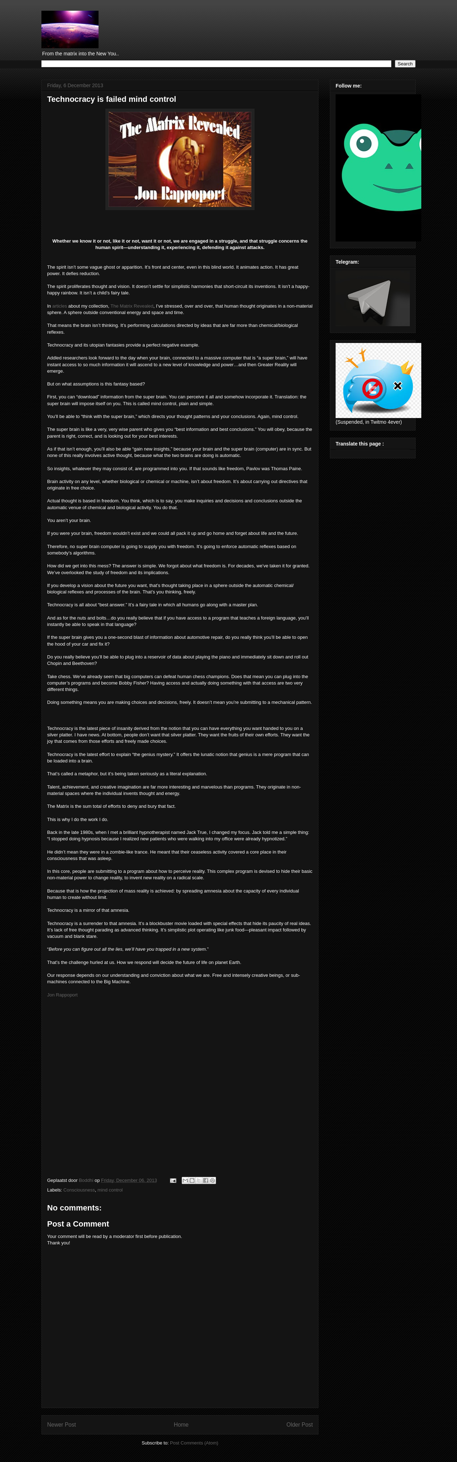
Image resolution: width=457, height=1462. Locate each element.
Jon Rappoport (62, 995)
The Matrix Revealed (132, 306)
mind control (110, 1190)
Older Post (299, 1425)
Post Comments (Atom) (194, 1443)
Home (181, 1425)
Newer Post (61, 1425)
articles (59, 306)
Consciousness (79, 1190)
